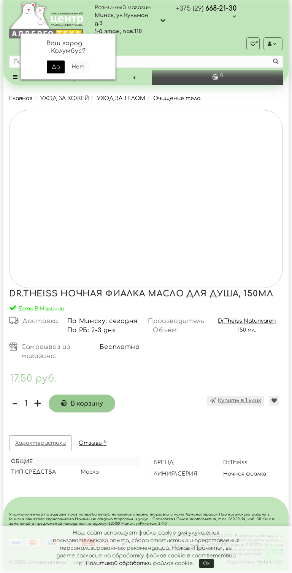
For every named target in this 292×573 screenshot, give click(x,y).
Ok (206, 563)
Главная (20, 100)
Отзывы (92, 445)
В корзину (82, 406)
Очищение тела (176, 100)
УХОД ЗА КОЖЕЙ (64, 100)
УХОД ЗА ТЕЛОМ (121, 100)
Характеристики (40, 445)
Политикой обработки (118, 563)
